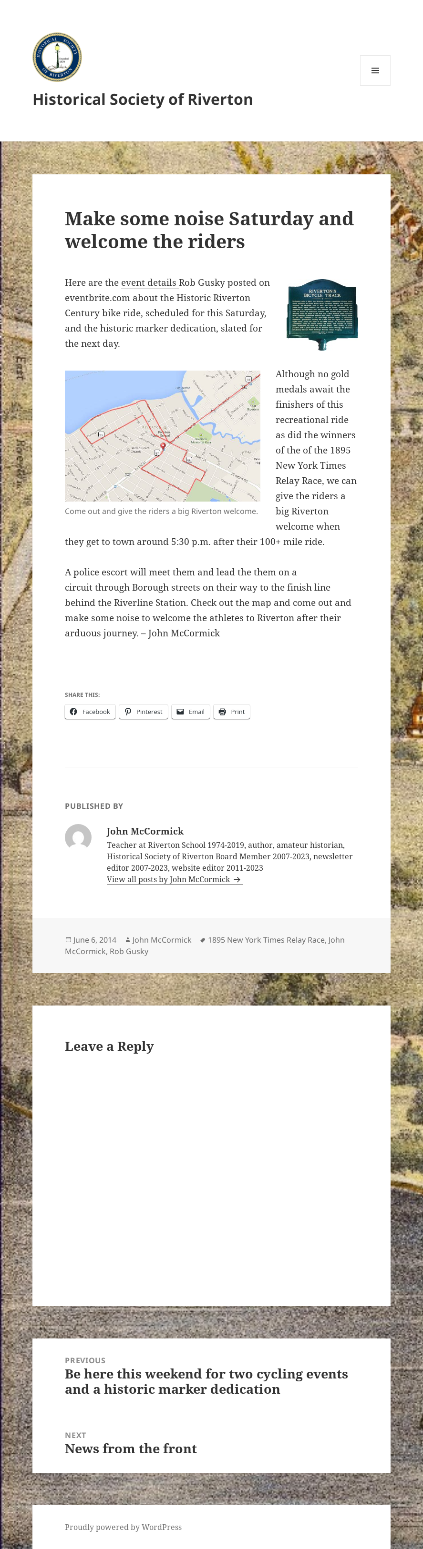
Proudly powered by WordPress (123, 1527)
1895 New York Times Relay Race (266, 940)
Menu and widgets (376, 85)
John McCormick (162, 940)
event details (150, 282)
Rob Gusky (129, 951)
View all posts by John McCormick (169, 879)
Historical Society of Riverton (142, 99)
